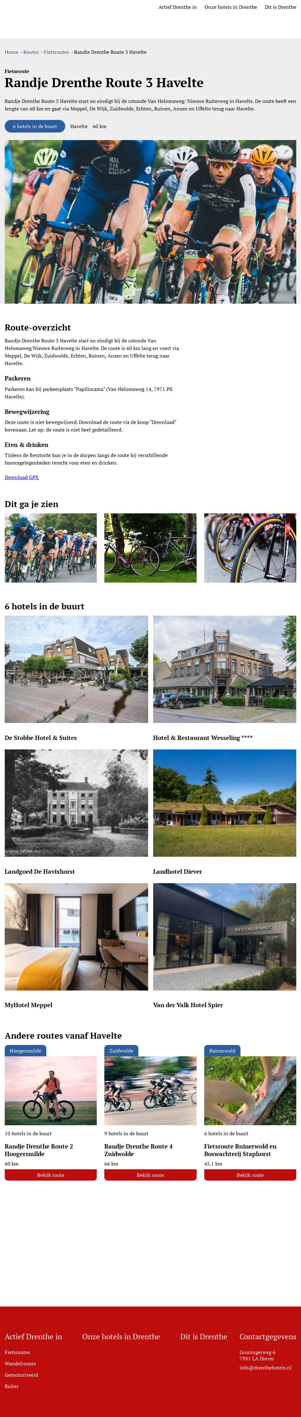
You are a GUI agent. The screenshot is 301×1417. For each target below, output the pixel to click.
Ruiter (12, 1386)
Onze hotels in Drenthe (231, 7)
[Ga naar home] (55, 7)
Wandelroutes (20, 1363)
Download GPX (22, 477)
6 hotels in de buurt (35, 126)
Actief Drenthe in (178, 7)
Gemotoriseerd (21, 1375)
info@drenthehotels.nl (266, 1367)
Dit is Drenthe (280, 7)
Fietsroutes (17, 1352)
